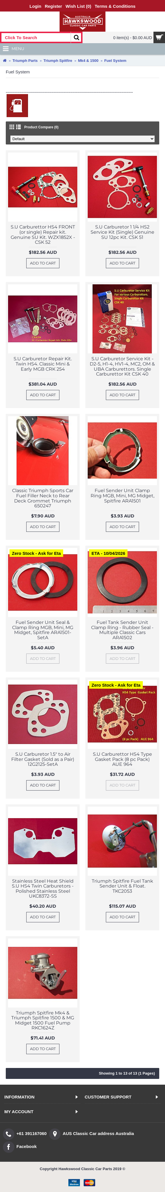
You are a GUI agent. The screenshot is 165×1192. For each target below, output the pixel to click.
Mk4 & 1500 (88, 60)
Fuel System (115, 60)
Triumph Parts (25, 60)
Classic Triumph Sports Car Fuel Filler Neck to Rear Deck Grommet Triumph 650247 (42, 498)
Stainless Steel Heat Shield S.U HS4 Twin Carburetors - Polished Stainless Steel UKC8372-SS (43, 888)
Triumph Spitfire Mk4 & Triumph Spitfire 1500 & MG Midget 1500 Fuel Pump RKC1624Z (42, 1020)
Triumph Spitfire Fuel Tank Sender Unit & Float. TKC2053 (122, 886)
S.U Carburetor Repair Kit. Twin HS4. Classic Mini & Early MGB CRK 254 (43, 364)
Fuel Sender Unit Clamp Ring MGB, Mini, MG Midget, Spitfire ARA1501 (122, 495)
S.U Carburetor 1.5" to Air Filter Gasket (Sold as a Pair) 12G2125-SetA (42, 759)
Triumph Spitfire (58, 60)
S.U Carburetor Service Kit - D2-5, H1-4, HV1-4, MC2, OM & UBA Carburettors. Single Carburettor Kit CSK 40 (122, 366)
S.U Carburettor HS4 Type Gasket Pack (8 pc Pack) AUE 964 (122, 759)
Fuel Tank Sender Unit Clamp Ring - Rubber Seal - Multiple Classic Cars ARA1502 (122, 630)
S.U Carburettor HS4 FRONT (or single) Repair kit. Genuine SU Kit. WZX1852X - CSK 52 (43, 234)
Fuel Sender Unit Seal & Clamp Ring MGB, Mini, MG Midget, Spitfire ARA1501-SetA (42, 630)
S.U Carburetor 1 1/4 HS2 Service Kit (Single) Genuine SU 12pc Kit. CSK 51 (122, 232)
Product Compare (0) (41, 127)
